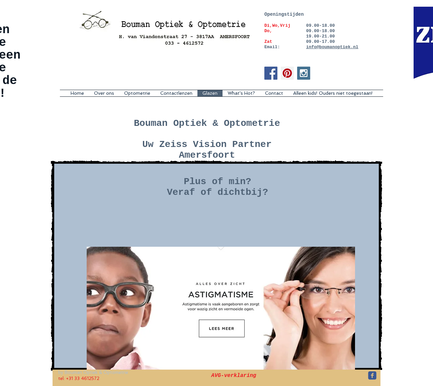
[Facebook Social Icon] (270, 73)
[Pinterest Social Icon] (287, 73)
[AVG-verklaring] (233, 376)
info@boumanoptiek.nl (332, 47)
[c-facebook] (372, 375)
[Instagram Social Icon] (303, 73)
